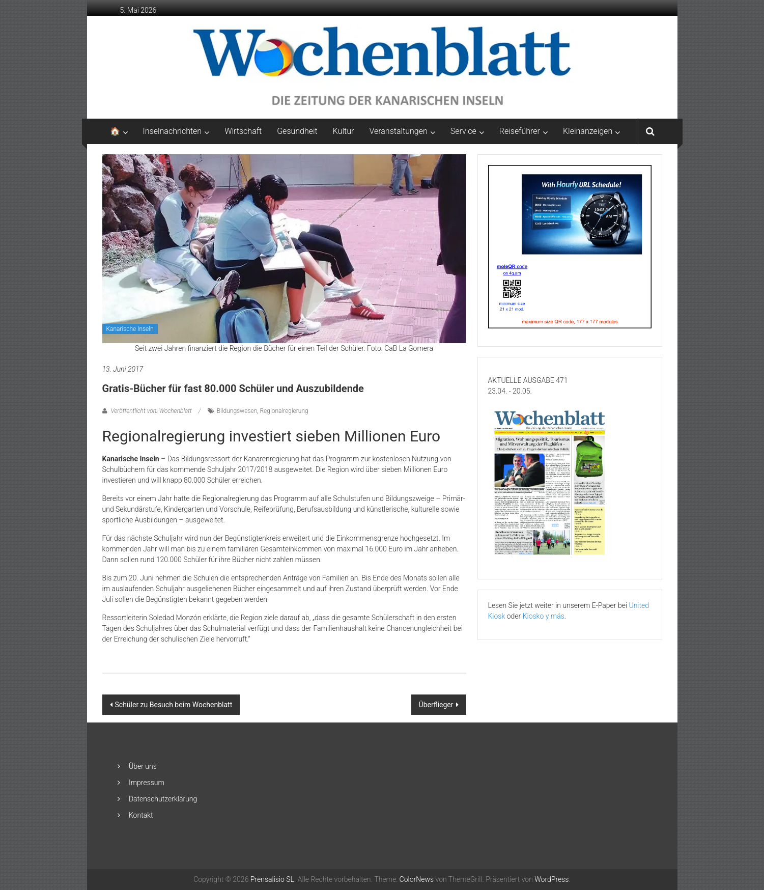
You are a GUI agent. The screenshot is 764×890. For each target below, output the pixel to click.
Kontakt (141, 815)
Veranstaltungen (398, 131)
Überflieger (436, 705)
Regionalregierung (284, 410)
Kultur (343, 131)
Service (463, 131)
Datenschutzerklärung (163, 799)
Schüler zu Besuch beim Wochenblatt (174, 705)
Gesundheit (297, 131)
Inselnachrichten (172, 131)
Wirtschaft (243, 131)
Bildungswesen (237, 410)
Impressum (146, 782)
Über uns (143, 766)
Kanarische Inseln (130, 328)
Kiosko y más (543, 616)
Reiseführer (519, 131)
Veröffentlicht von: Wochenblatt (151, 410)
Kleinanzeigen (587, 131)
